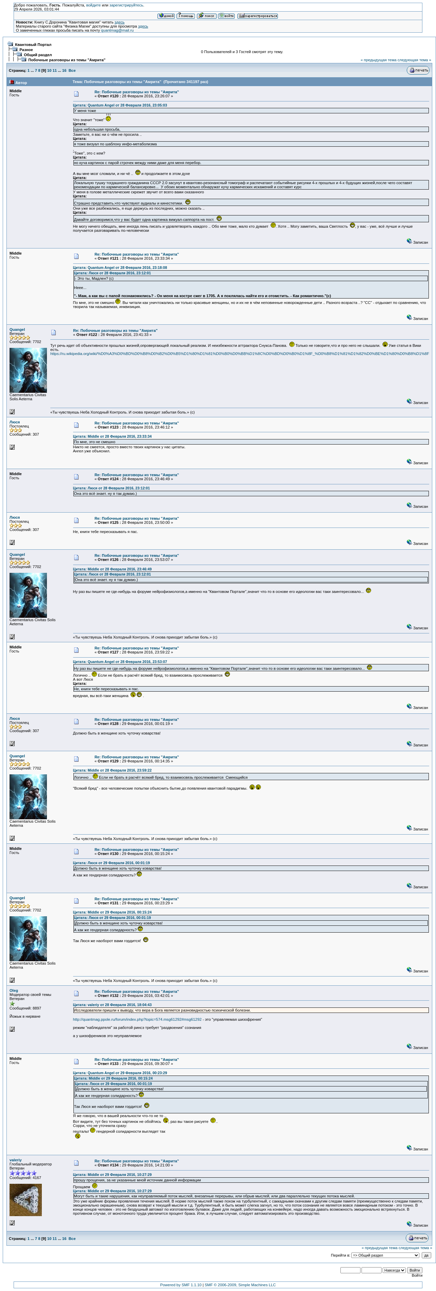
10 (49, 70)
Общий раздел (38, 55)
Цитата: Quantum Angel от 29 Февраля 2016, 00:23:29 (120, 1073)
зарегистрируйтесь (126, 5)
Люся (15, 422)
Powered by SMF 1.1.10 (181, 1285)
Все (72, 70)
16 (64, 70)
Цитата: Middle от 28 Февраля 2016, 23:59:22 (112, 770)
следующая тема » (414, 60)
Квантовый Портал (33, 45)
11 (54, 70)
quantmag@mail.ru (117, 30)
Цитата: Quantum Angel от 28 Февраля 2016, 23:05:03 (120, 105)
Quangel (17, 329)
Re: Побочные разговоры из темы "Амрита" (137, 92)
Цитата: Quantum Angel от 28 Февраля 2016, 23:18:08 (120, 267)
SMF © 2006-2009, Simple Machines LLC (240, 1285)
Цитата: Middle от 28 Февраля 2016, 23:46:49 (112, 569)
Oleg (14, 990)
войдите (93, 5)
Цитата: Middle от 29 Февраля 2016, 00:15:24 (112, 912)
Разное (26, 50)
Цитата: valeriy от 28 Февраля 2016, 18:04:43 (112, 1005)
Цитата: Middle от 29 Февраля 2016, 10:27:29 (112, 1175)
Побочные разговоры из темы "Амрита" (66, 60)
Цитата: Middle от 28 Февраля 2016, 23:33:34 (112, 436)
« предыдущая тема (378, 60)
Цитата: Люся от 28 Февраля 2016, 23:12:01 (112, 273)
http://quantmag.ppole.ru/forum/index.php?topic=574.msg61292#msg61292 (137, 1019)
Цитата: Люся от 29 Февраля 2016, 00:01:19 (111, 863)
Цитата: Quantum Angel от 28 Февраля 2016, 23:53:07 (120, 662)
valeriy (16, 1160)
